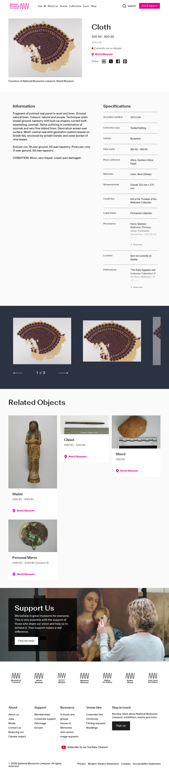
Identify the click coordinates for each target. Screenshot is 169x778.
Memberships (42, 714)
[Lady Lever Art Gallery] (152, 678)
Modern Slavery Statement (103, 764)
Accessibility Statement (147, 764)
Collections (75, 6)
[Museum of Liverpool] (16, 678)
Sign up (121, 725)
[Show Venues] (45, 6)
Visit (40, 6)
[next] (63, 373)
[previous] (18, 373)
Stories (64, 6)
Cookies (126, 764)
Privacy (81, 764)
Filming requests (95, 723)
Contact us (14, 728)
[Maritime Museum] (84, 678)
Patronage (40, 723)
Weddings (92, 728)
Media (11, 723)
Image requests (69, 736)
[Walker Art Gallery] (107, 678)
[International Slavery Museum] (61, 678)
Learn (86, 6)
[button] (42, 342)
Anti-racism (67, 732)
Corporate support (45, 719)
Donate (38, 728)
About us (13, 714)
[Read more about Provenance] (144, 234)
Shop (93, 6)
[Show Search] (128, 6)
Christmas (92, 719)
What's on (53, 6)
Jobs (11, 719)
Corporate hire (94, 714)
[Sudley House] (130, 678)
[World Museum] (38, 678)
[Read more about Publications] (144, 279)
